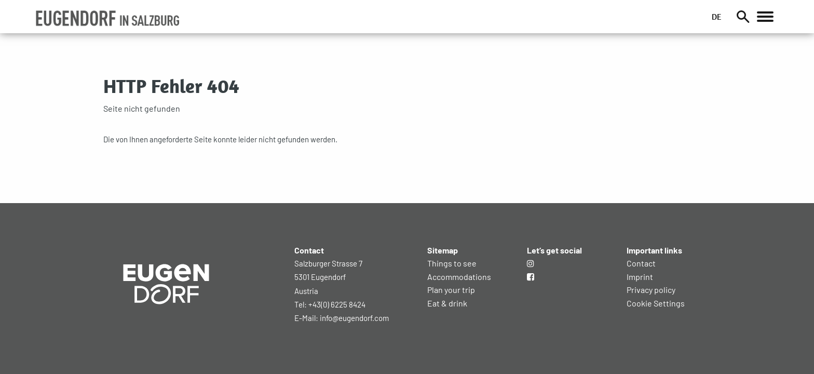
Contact (641, 263)
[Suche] (742, 16)
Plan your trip (451, 290)
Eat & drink (447, 303)
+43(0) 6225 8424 (336, 304)
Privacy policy (651, 290)
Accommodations (459, 277)
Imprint (640, 277)
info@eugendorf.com (354, 318)
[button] (108, 18)
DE (716, 16)
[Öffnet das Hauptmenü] (764, 16)
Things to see (452, 263)
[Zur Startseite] (166, 321)
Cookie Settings (656, 303)
